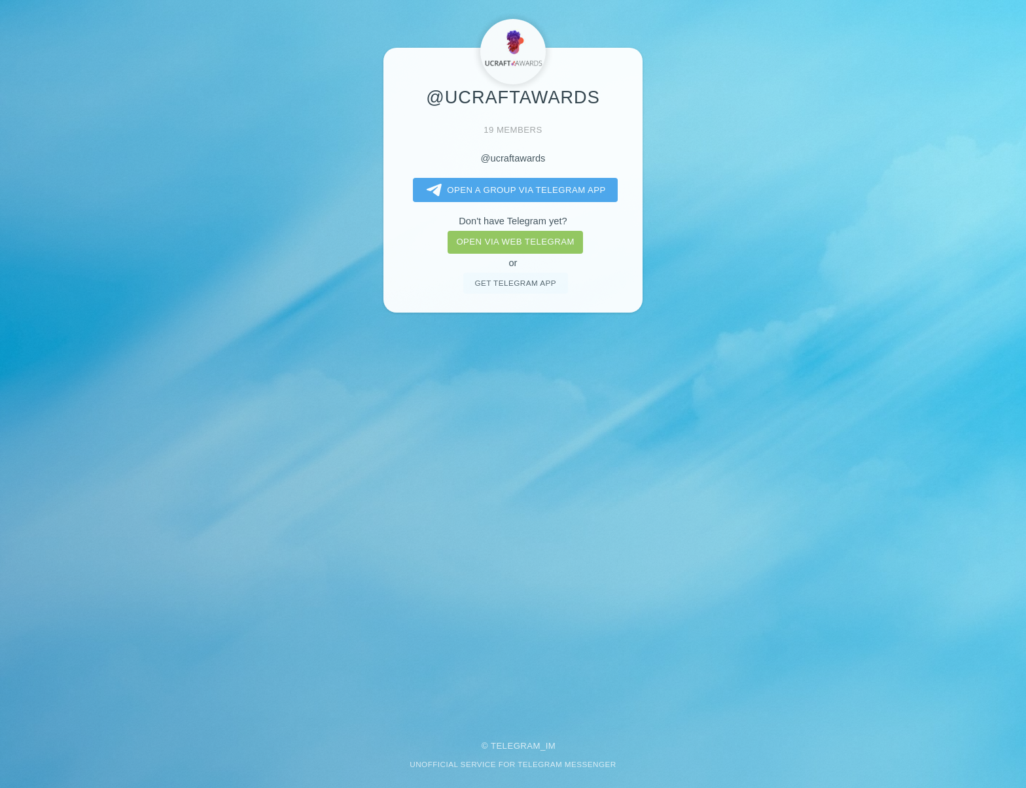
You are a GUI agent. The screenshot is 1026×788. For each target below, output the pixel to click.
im (551, 746)
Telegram (515, 746)
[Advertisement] (513, 518)
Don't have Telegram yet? (513, 221)
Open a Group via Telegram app (513, 190)
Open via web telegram (515, 242)
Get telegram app (515, 283)
